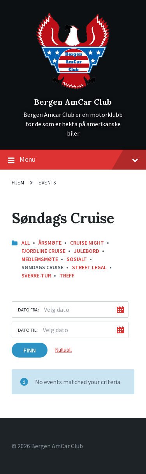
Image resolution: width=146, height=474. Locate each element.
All (25, 242)
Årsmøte (50, 242)
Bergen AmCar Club (73, 102)
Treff (67, 275)
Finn (29, 350)
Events (47, 182)
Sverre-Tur (36, 275)
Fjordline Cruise (43, 250)
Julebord (86, 250)
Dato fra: (28, 310)
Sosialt (77, 259)
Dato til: (28, 330)
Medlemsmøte (39, 259)
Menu (73, 160)
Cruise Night (87, 242)
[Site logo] (73, 89)
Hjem (18, 182)
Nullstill (63, 349)
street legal (89, 267)
